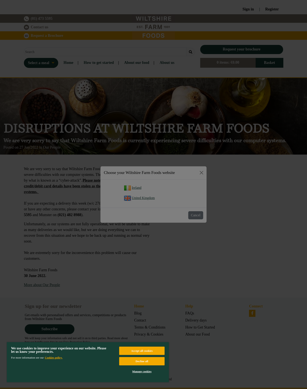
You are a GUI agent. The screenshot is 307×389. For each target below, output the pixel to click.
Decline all (142, 361)
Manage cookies (141, 371)
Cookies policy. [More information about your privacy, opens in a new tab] (53, 357)
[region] (88, 362)
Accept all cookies (142, 350)
